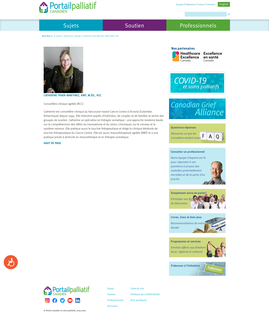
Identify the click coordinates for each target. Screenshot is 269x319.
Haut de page (52, 143)
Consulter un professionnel (188, 152)
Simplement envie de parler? (189, 193)
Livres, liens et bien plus (186, 217)
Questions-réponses (183, 127)
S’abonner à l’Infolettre (185, 265)
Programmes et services (186, 241)
